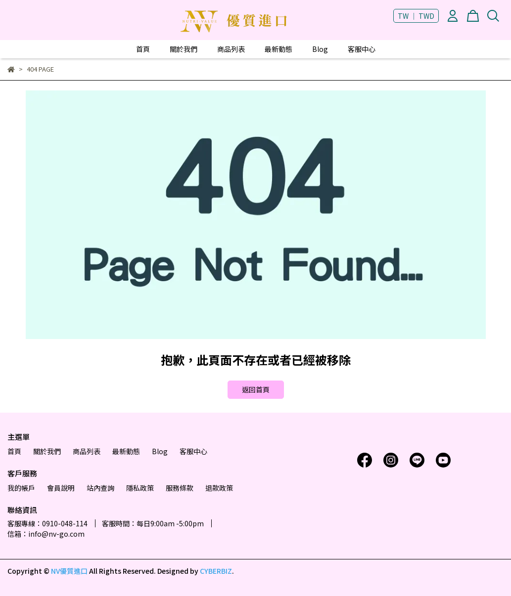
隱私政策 (140, 488)
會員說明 (61, 488)
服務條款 (179, 488)
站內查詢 (100, 488)
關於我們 (183, 49)
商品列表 (231, 49)
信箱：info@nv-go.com (46, 534)
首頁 (143, 49)
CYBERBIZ (216, 571)
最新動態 (278, 49)
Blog (320, 49)
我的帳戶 (21, 488)
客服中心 (361, 49)
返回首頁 (256, 389)
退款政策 (219, 488)
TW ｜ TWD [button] (416, 15)
